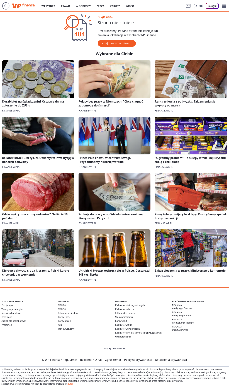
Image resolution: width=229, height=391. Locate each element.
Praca (100, 6)
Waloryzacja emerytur (12, 309)
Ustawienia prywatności (170, 360)
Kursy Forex (64, 317)
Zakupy (115, 6)
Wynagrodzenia (123, 336)
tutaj (70, 383)
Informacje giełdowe (68, 313)
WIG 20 (62, 305)
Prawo (65, 6)
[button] (224, 6)
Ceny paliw (6, 317)
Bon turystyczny (66, 328)
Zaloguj (212, 6)
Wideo (130, 6)
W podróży (83, 6)
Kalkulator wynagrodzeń (127, 328)
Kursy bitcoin (64, 320)
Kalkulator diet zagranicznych (130, 305)
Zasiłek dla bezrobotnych (13, 320)
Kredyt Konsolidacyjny (183, 322)
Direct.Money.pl (180, 329)
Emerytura (47, 6)
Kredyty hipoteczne (181, 315)
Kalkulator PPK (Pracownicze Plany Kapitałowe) (138, 332)
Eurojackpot (7, 305)
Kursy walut (121, 320)
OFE (60, 324)
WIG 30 (62, 309)
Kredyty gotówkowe (182, 308)
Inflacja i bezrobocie (125, 313)
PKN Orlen (6, 324)
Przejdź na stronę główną (116, 43)
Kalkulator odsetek (124, 309)
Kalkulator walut (123, 324)
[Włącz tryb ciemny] (198, 6)
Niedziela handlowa (11, 313)
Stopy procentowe (124, 317)
